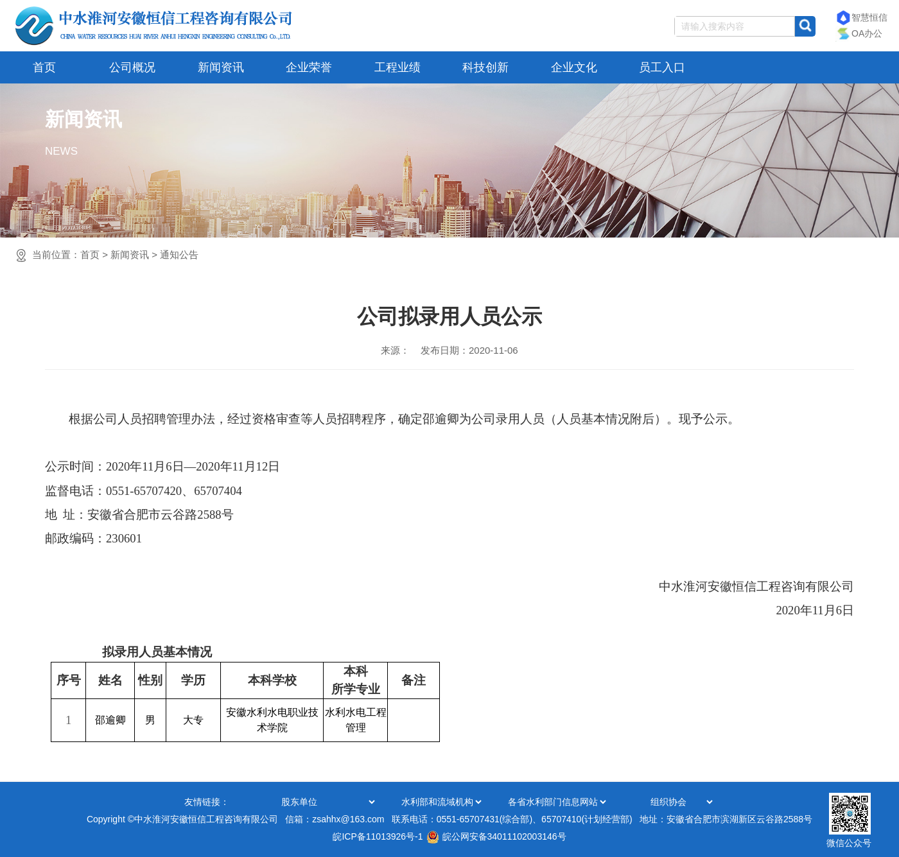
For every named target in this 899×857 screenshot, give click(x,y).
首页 (44, 67)
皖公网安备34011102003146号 (496, 836)
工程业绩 (397, 67)
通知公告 (179, 254)
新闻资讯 (221, 67)
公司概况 (132, 67)
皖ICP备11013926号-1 (378, 836)
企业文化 (574, 67)
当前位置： (115, 254)
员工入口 (662, 67)
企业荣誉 (309, 67)
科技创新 (485, 67)
